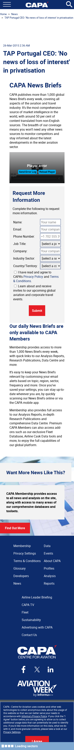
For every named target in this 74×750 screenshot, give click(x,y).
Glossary (19, 568)
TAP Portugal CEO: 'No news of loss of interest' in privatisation (39, 17)
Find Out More (15, 528)
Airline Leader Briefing (37, 597)
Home (3, 14)
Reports (49, 583)
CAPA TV (28, 605)
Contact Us (29, 635)
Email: (17, 229)
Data (47, 546)
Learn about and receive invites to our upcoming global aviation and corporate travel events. (34, 292)
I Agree (37, 741)
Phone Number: (24, 236)
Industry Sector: (24, 258)
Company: (20, 251)
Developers (21, 576)
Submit (37, 310)
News (14, 14)
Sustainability (31, 620)
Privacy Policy (33, 276)
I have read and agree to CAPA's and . (36, 276)
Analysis (50, 576)
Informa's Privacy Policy (34, 716)
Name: (17, 222)
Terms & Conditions (27, 561)
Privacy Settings (12, 732)
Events (48, 553)
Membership (22, 546)
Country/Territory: (25, 266)
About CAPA (52, 561)
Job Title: (19, 244)
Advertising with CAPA (37, 627)
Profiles (49, 568)
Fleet (25, 612)
